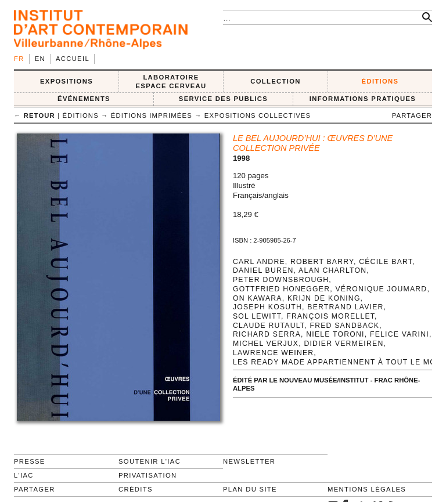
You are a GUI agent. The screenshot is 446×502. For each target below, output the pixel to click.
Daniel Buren (263, 270)
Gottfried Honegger (281, 289)
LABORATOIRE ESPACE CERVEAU (170, 81)
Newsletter (249, 461)
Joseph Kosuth (267, 307)
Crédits (135, 489)
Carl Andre (259, 262)
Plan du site (250, 489)
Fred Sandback (344, 326)
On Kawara (257, 298)
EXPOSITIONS (66, 81)
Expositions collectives (257, 115)
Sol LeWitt (257, 316)
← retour (34, 115)
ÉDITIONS (380, 81)
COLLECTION (275, 81)
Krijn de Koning (324, 298)
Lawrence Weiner (273, 353)
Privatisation (147, 475)
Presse (29, 461)
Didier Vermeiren (343, 344)
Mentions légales (367, 489)
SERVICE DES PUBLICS (223, 98)
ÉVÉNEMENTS (83, 98)
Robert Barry (322, 262)
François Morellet (330, 316)
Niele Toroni (335, 334)
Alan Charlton (332, 270)
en (40, 58)
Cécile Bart (385, 262)
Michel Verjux (265, 344)
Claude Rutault (268, 326)
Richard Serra (267, 334)
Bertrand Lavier (345, 307)
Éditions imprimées (151, 115)
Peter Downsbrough (281, 280)
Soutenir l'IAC (149, 461)
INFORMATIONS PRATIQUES (363, 98)
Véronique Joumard (381, 289)
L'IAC (24, 475)
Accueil (72, 58)
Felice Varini (399, 334)
